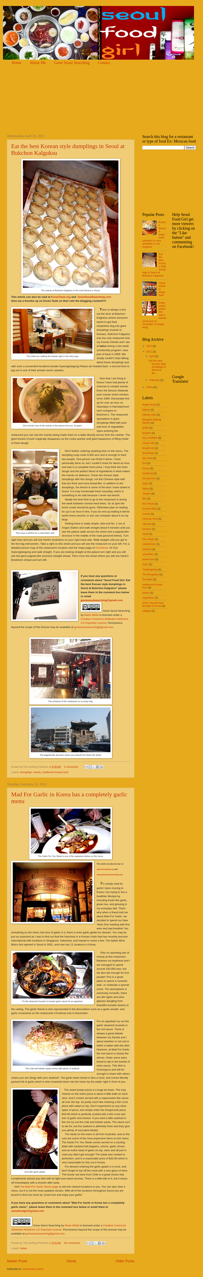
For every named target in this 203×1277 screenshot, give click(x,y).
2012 (149, 345)
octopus (146, 528)
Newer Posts (17, 1261)
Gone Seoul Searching (72, 62)
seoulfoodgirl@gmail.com (27, 1210)
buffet (145, 427)
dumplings (26, 772)
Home (16, 62)
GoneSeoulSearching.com (95, 296)
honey (145, 468)
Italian (23, 1248)
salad (145, 533)
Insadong (147, 473)
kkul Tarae (148, 503)
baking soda (149, 414)
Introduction (149, 478)
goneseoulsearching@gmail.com (102, 600)
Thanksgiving (149, 569)
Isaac (145, 483)
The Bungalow (150, 574)
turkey (145, 592)
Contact (104, 62)
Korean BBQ (149, 508)
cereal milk (148, 443)
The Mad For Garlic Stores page (39, 1186)
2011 (149, 351)
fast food (147, 458)
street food (148, 559)
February (154, 379)
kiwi (144, 498)
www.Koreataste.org (105, 869)
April (152, 356)
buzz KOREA (149, 437)
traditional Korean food (55, 772)
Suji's (145, 564)
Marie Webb (91, 614)
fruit (144, 463)
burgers (146, 432)
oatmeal (146, 523)
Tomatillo (147, 579)
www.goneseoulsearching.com (110, 875)
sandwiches (149, 543)
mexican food (150, 518)
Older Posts (125, 1261)
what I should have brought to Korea (153, 604)
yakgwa (146, 610)
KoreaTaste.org (61, 296)
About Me (38, 62)
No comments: (72, 1242)
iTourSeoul (101, 547)
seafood (146, 549)
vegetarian (148, 597)
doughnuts (148, 447)
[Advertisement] (53, 99)
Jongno (146, 493)
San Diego (148, 539)
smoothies (148, 554)
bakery (146, 409)
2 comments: (71, 766)
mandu (37, 772)
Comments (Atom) (33, 1268)
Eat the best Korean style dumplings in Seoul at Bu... (157, 367)
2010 (149, 387)
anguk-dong (149, 404)
